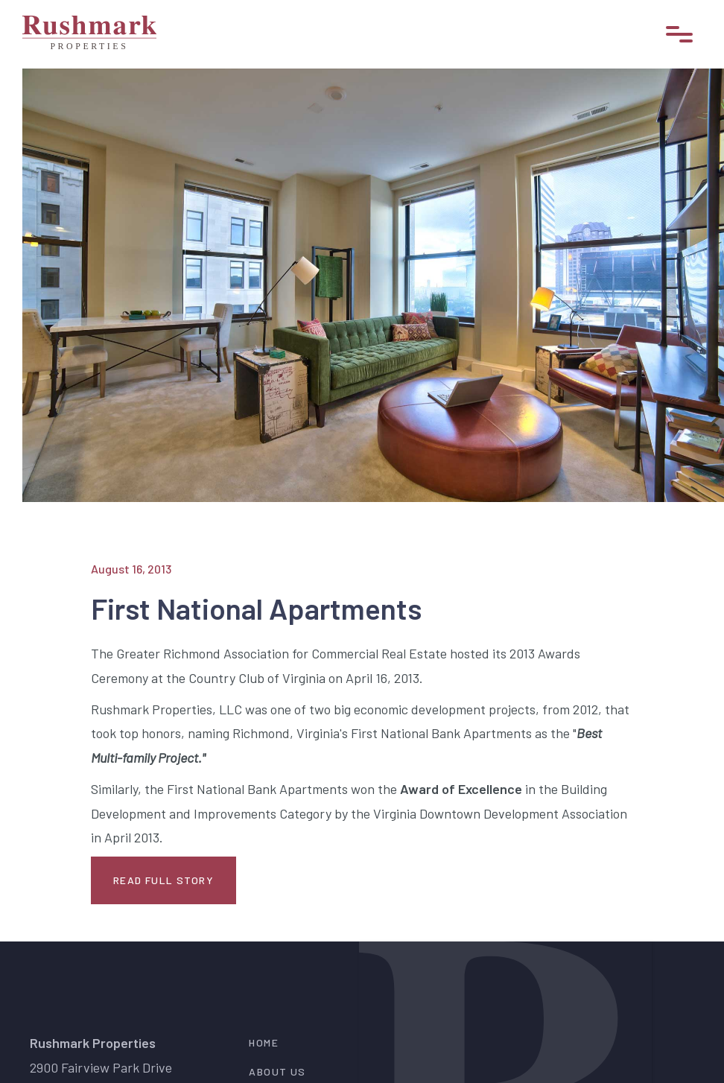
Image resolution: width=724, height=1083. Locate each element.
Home (264, 1042)
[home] (89, 34)
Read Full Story (163, 880)
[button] (679, 34)
